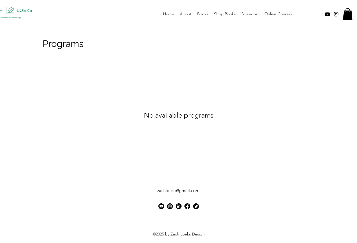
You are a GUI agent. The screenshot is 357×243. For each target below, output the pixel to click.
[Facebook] (187, 206)
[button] (348, 14)
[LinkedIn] (179, 206)
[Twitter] (196, 206)
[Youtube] (327, 14)
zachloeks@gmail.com (178, 190)
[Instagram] (170, 206)
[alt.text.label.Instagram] (336, 14)
